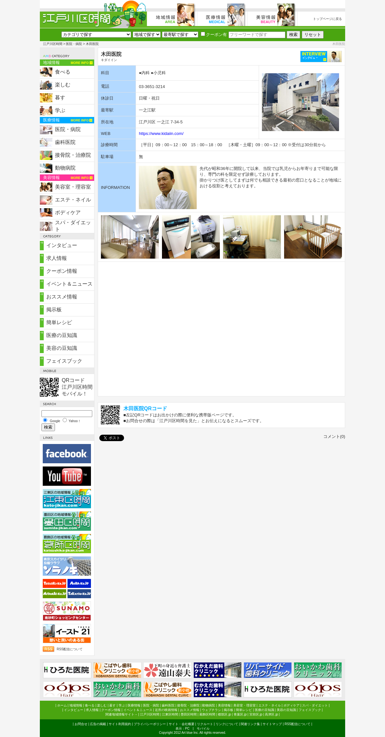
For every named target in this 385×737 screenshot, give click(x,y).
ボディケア (68, 212)
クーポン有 (214, 34)
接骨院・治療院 (73, 155)
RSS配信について (70, 649)
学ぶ (60, 110)
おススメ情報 (61, 296)
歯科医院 (65, 142)
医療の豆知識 (61, 335)
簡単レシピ (59, 322)
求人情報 (56, 258)
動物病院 (65, 168)
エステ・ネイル (73, 199)
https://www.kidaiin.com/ (161, 133)
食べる (62, 72)
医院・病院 (74, 44)
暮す (60, 97)
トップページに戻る (327, 19)
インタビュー (61, 245)
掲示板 (54, 309)
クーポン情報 (61, 271)
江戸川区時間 (52, 44)
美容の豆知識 (61, 348)
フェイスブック (64, 361)
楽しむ (62, 84)
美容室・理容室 (73, 187)
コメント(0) (334, 436)
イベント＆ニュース (69, 284)
